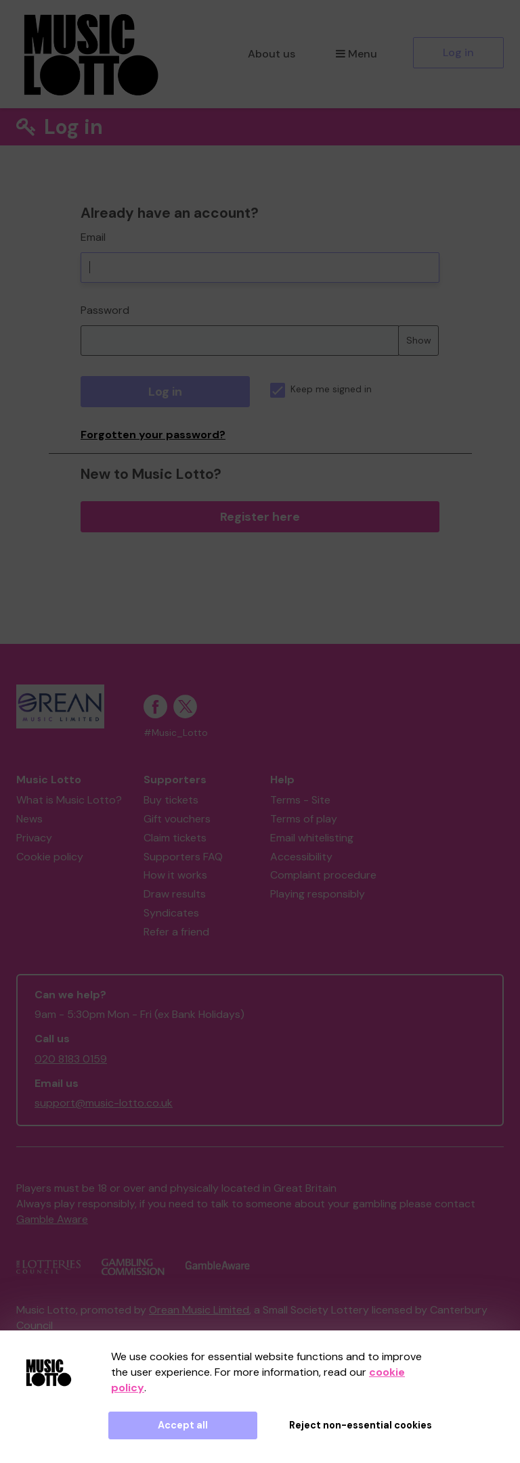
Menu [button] (356, 54)
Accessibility (301, 857)
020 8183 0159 (71, 1059)
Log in (458, 52)
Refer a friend (176, 932)
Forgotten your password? (153, 434)
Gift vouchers (177, 819)
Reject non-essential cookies (360, 1425)
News (29, 819)
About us (271, 54)
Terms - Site (300, 800)
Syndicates (171, 913)
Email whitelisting (311, 838)
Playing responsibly (317, 894)
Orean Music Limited (199, 1310)
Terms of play (303, 819)
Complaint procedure (323, 875)
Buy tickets (171, 800)
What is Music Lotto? (69, 800)
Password (105, 310)
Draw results (175, 894)
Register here (260, 517)
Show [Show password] (418, 340)
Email (93, 237)
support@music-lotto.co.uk (104, 1103)
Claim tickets (175, 838)
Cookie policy (49, 857)
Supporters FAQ (183, 857)
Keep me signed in (321, 389)
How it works (175, 875)
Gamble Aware (52, 1219)
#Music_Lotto (176, 733)
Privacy (34, 838)
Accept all (183, 1425)
